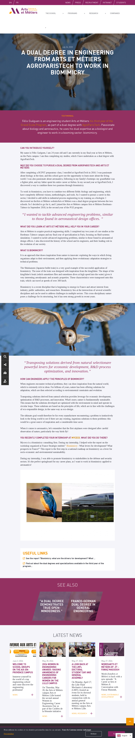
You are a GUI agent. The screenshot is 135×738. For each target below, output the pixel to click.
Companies (103, 12)
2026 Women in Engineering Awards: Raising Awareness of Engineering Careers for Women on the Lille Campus (51, 639)
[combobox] (124, 735)
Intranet (107, 2)
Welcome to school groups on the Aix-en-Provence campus (23, 633)
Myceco (76, 402)
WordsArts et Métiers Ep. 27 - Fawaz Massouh (110, 632)
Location (5, 373)
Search (5, 356)
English (13, 2)
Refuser (94, 734)
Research (86, 12)
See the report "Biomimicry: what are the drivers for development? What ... (60, 523)
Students (121, 2)
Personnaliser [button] (9, 734)
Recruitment (91, 2)
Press (78, 2)
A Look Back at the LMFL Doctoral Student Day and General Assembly (81, 636)
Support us (5, 381)
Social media (5, 365)
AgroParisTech (91, 90)
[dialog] (67, 732)
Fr (22, 2)
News (68, 2)
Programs (68, 12)
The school (50, 12)
